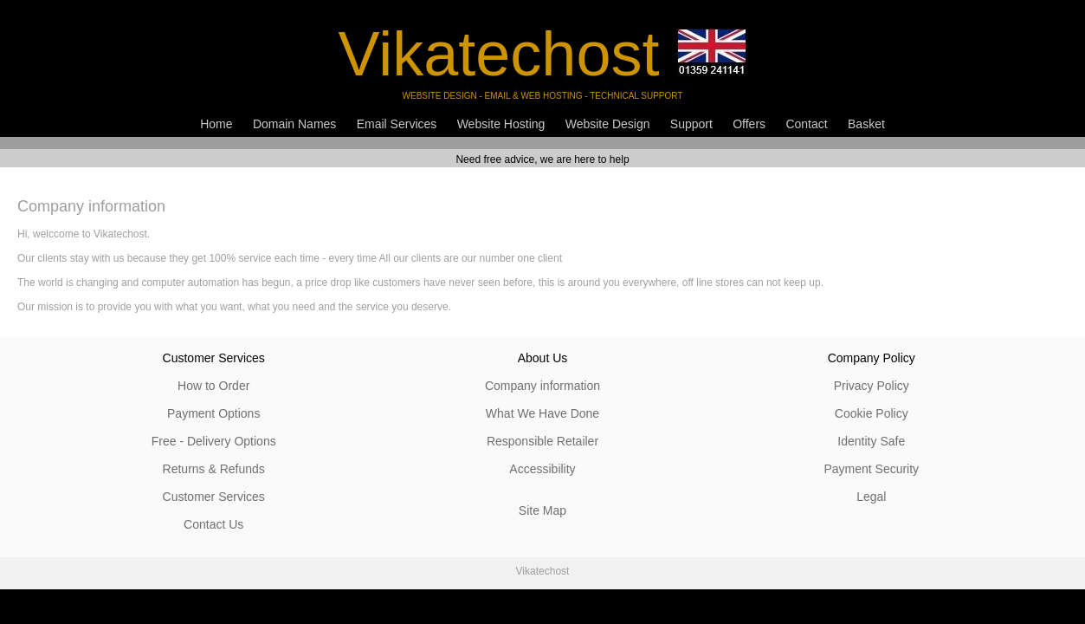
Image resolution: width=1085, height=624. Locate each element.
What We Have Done (542, 413)
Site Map (542, 510)
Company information (542, 386)
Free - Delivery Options (214, 441)
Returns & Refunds (214, 469)
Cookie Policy (871, 413)
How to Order (213, 386)
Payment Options (213, 413)
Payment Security (871, 469)
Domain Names (294, 124)
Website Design (607, 124)
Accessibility (542, 469)
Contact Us (213, 524)
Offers (749, 124)
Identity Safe (871, 441)
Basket (866, 124)
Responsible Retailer (542, 441)
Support (691, 124)
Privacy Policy (871, 386)
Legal (871, 497)
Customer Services (214, 497)
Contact (806, 124)
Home (216, 124)
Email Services (397, 124)
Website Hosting (501, 124)
